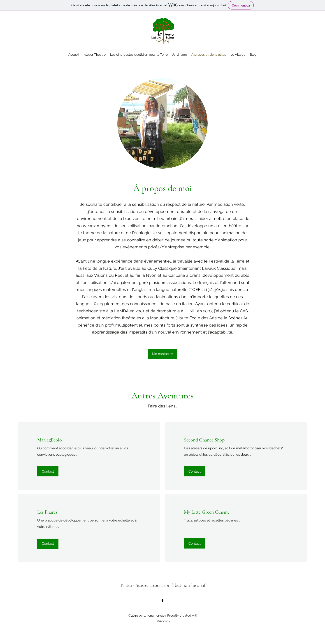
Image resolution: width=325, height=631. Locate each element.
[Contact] (47, 471)
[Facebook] (162, 600)
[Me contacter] (162, 354)
